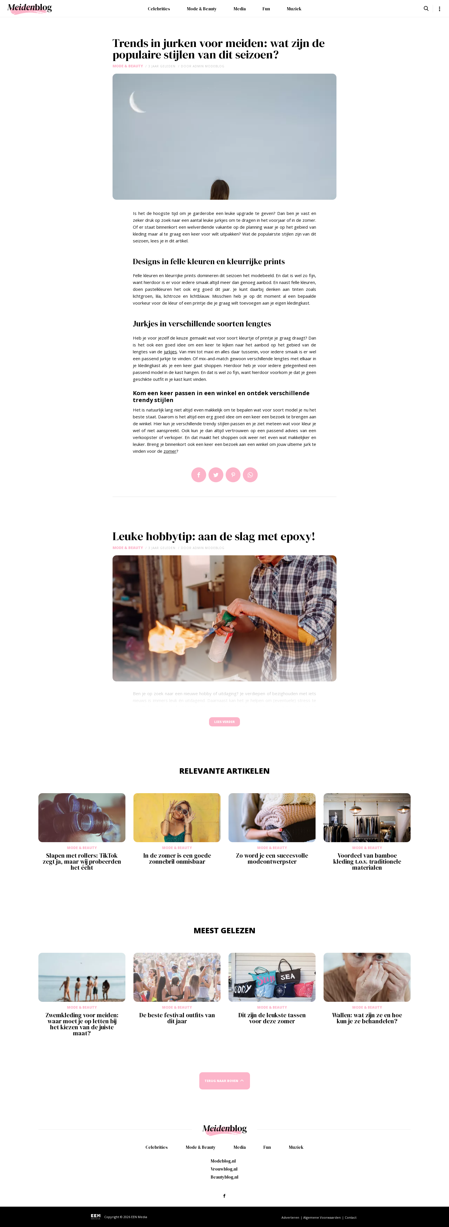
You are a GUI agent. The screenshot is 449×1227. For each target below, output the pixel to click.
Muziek (294, 9)
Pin (233, 474)
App (250, 474)
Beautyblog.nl (224, 1177)
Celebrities (159, 9)
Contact (351, 1217)
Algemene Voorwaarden (322, 1217)
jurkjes (170, 351)
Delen (198, 474)
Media (240, 9)
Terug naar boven (221, 1086)
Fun (266, 9)
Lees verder (224, 724)
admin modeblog (208, 66)
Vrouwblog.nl (224, 1169)
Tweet (215, 474)
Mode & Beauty (202, 9)
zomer (170, 451)
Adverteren (290, 1217)
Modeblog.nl (223, 1161)
